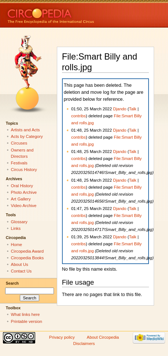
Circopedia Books (27, 258)
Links (16, 228)
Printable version (26, 321)
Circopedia (75, 14)
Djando (119, 109)
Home (16, 244)
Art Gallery (21, 199)
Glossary (19, 222)
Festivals (19, 163)
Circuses (19, 143)
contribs (78, 116)
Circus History (24, 169)
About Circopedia (103, 337)
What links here (25, 314)
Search (12, 283)
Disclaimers (84, 343)
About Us (19, 264)
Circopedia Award (27, 251)
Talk (132, 109)
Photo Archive (24, 192)
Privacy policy (62, 337)
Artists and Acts (25, 130)
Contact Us (21, 271)
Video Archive (24, 205)
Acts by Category (27, 136)
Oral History (22, 186)
